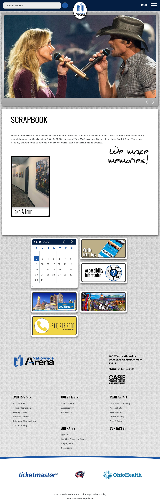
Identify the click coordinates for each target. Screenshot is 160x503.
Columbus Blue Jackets (24, 421)
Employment (67, 443)
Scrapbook (66, 448)
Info (68, 428)
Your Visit (118, 397)
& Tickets (22, 397)
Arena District (117, 412)
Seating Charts (19, 412)
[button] (63, 242)
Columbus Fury (19, 425)
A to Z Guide (67, 403)
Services (70, 397)
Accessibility (67, 408)
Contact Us (66, 412)
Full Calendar (19, 403)
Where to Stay (117, 416)
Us (118, 428)
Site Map (86, 494)
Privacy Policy (100, 494)
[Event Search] (32, 5)
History (64, 435)
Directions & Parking (120, 403)
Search (65, 5)
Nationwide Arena (80, 10)
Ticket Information (21, 408)
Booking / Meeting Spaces (74, 439)
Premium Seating (20, 416)
